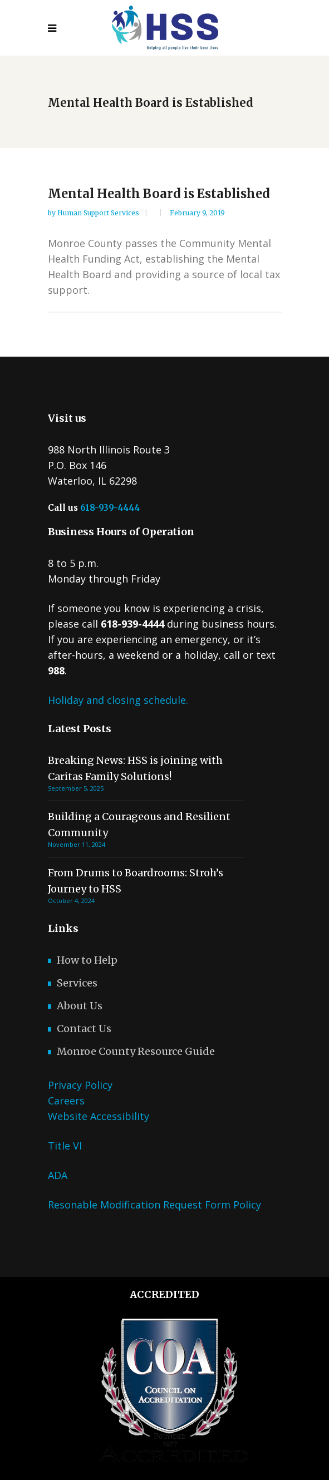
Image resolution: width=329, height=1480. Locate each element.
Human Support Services (99, 213)
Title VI (65, 1145)
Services (77, 982)
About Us (79, 1005)
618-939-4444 (110, 507)
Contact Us (84, 1028)
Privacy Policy (80, 1085)
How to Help (87, 960)
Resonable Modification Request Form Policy (154, 1204)
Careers (66, 1100)
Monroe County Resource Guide (136, 1051)
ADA (57, 1175)
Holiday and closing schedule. (118, 700)
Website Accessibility (98, 1116)
